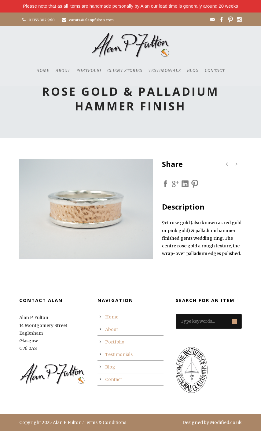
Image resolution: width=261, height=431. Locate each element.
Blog (193, 70)
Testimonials (165, 70)
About (63, 70)
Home (43, 70)
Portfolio (88, 70)
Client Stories (124, 70)
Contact (215, 70)
